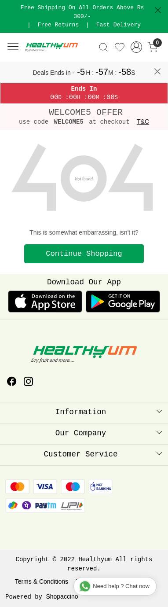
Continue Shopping (84, 254)
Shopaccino (62, 596)
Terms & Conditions (41, 581)
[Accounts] (136, 47)
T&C (143, 121)
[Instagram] (28, 382)
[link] (103, 47)
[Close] (158, 10)
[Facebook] (11, 382)
